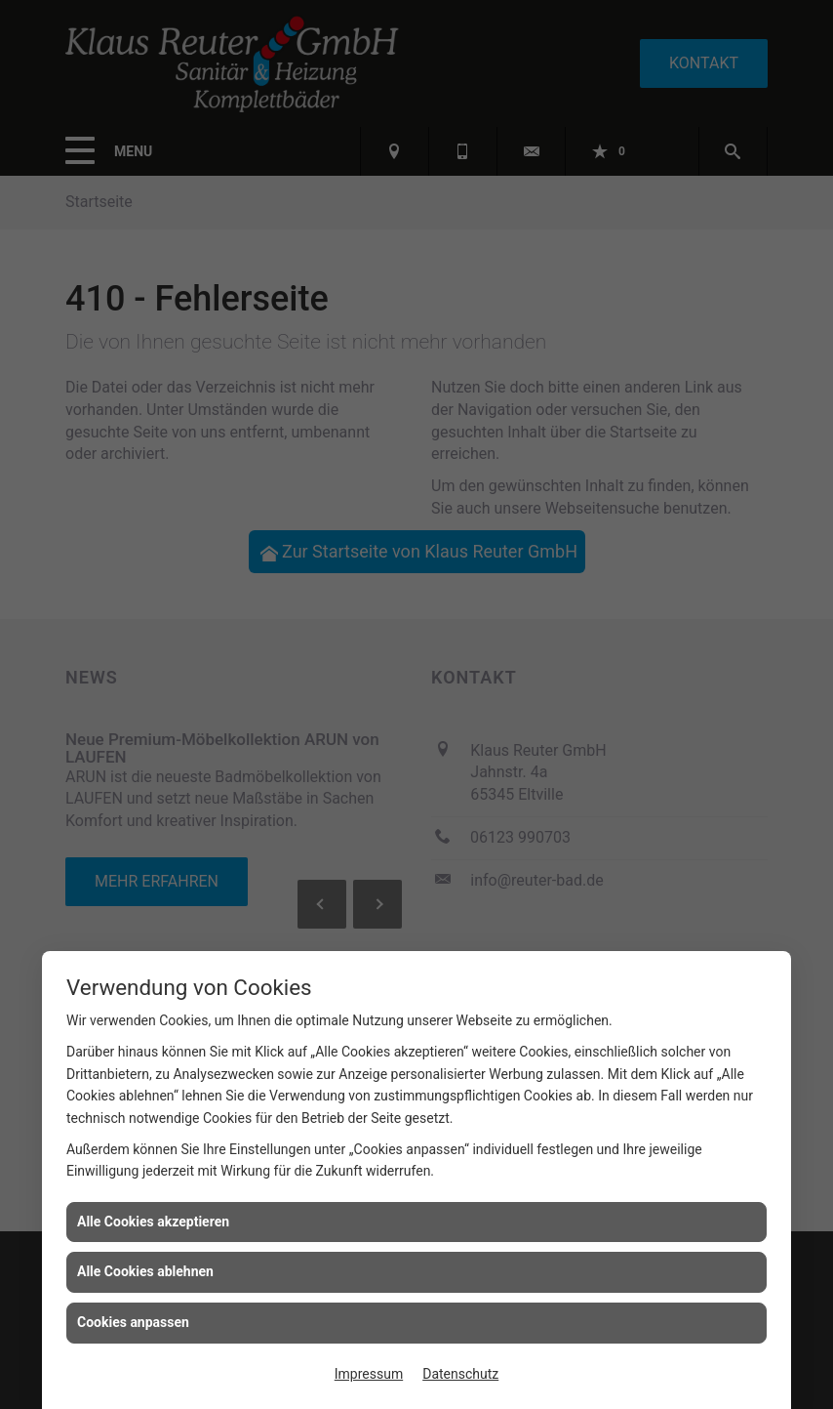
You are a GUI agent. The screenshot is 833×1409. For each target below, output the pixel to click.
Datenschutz (460, 1374)
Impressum (369, 1374)
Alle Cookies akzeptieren (153, 1221)
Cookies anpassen (133, 1322)
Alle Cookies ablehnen (145, 1271)
